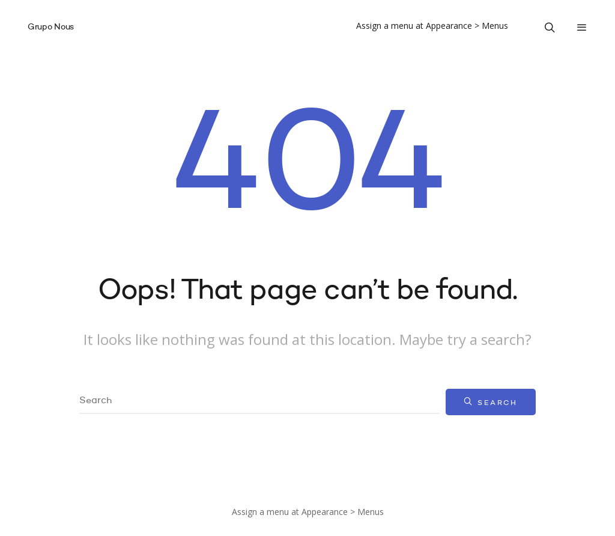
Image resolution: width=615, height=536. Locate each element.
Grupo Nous (51, 27)
